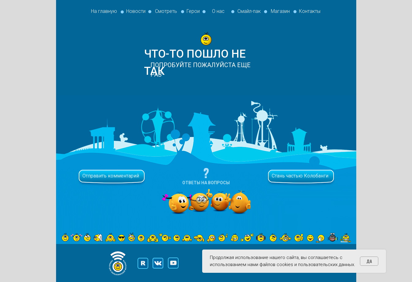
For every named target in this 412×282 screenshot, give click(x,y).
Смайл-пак (249, 11)
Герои (193, 11)
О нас (218, 11)
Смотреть (166, 11)
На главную (104, 11)
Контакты (309, 11)
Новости (136, 11)
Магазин (280, 11)
